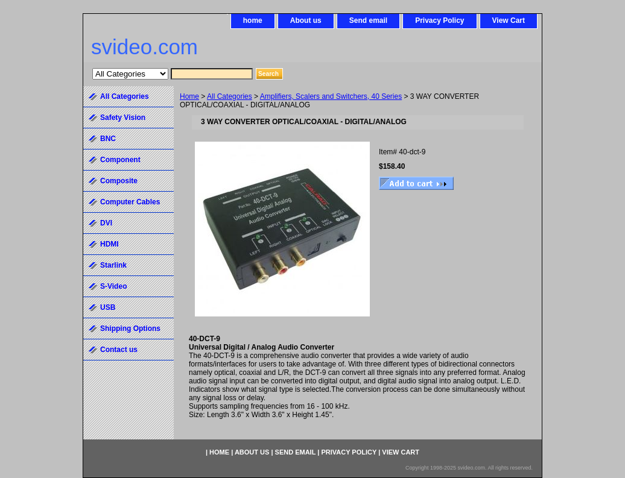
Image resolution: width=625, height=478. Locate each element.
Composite (119, 181)
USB (107, 307)
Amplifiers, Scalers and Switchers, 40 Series (331, 96)
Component (120, 160)
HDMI (109, 244)
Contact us (119, 349)
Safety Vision (122, 117)
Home (189, 96)
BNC (108, 138)
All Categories (229, 96)
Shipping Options (130, 328)
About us (306, 20)
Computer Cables (130, 202)
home (252, 20)
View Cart (508, 20)
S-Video (113, 286)
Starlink (113, 265)
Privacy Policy (439, 20)
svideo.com (144, 46)
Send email (368, 20)
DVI (106, 223)
